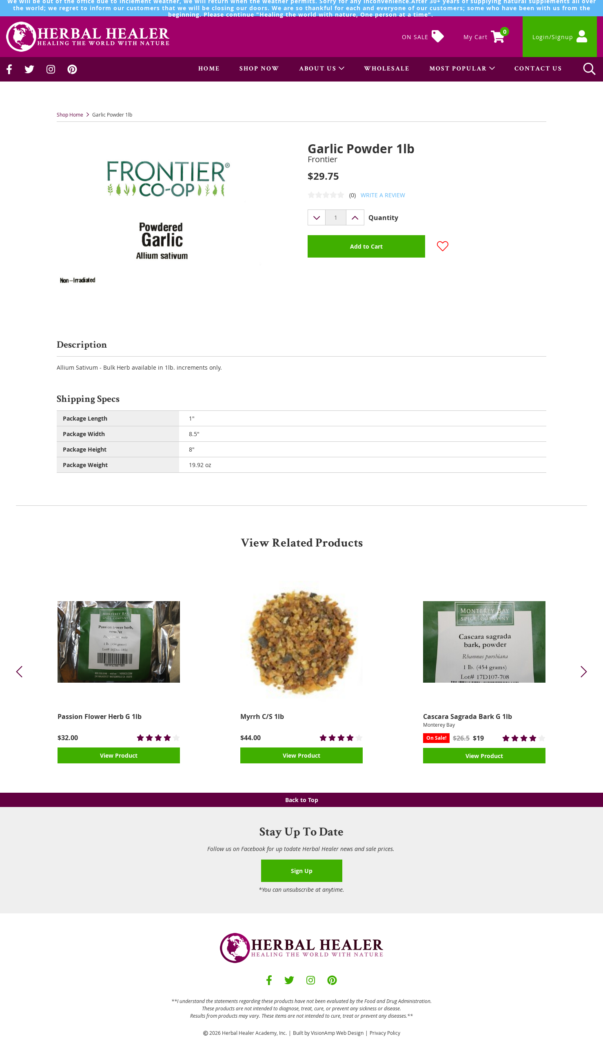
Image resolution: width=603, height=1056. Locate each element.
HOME (209, 69)
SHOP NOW (259, 69)
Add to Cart (366, 246)
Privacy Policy (385, 1033)
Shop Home (70, 114)
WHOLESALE (387, 69)
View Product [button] (118, 755)
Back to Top (301, 800)
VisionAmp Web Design (337, 1033)
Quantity (383, 217)
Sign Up (302, 871)
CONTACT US (538, 69)
